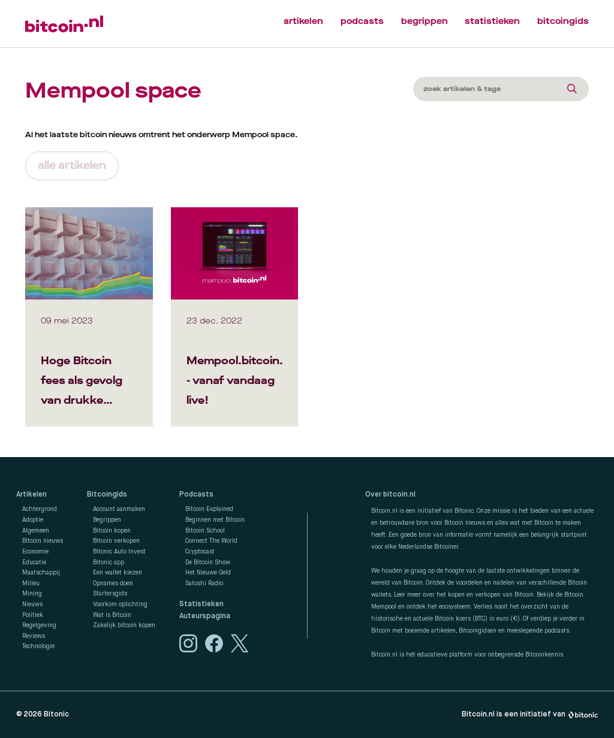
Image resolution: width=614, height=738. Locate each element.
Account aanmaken (119, 509)
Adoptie (32, 520)
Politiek (32, 615)
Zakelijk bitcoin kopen (124, 625)
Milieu (31, 583)
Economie (35, 552)
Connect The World (211, 541)
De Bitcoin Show (207, 562)
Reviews (33, 636)
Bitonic (56, 714)
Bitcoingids (107, 494)
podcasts (362, 21)
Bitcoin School (205, 531)
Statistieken (201, 604)
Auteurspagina (204, 616)
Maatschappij (41, 573)
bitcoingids (563, 21)
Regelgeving (39, 625)
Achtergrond (39, 509)
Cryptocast (200, 552)
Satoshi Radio (204, 583)
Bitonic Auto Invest (119, 552)
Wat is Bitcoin (112, 615)
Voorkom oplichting (120, 604)
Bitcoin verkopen (116, 541)
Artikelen (31, 494)
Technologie (38, 646)
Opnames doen (113, 583)
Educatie (34, 562)
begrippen (424, 21)
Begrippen (107, 520)
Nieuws (32, 604)
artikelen (303, 21)
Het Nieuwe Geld (208, 573)
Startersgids (110, 594)
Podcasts (196, 494)
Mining (32, 594)
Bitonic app (108, 562)
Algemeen (35, 531)
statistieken (492, 21)
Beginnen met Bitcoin (215, 520)
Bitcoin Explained (209, 509)
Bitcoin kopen (112, 531)
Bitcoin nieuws (42, 541)
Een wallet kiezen (117, 573)
